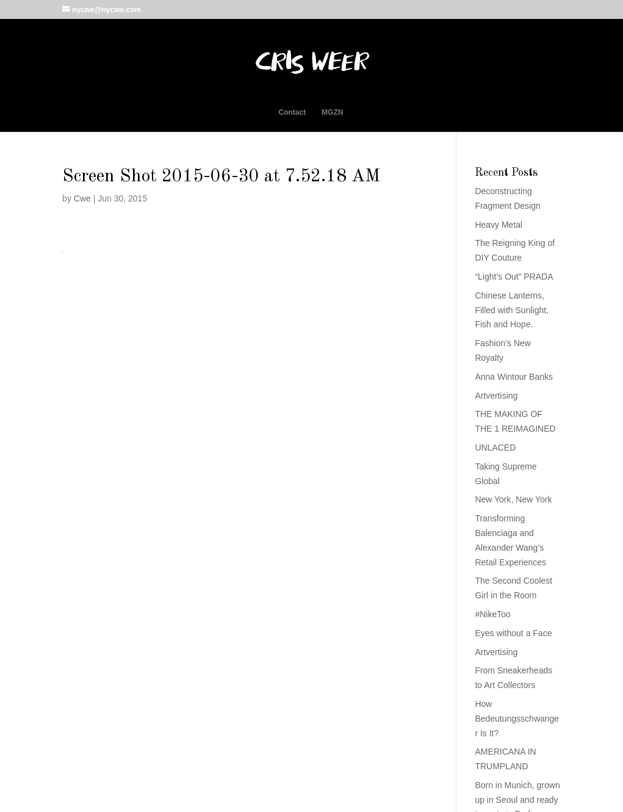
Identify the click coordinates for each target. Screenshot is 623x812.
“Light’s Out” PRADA (514, 276)
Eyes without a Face (513, 633)
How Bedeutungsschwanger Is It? (517, 718)
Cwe (82, 198)
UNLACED (495, 447)
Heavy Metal (498, 225)
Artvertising (496, 396)
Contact (292, 112)
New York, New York (513, 499)
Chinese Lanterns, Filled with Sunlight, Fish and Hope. (512, 310)
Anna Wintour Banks (514, 377)
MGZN (332, 112)
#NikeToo (492, 614)
